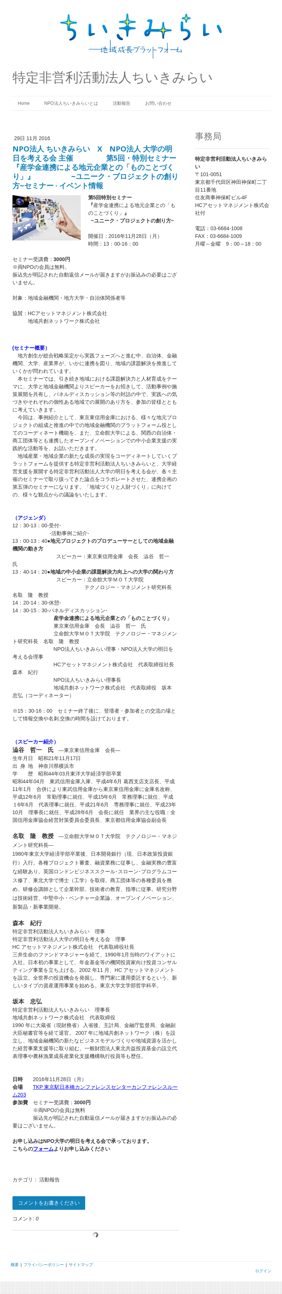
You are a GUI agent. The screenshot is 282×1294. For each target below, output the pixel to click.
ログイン (263, 1270)
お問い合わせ (158, 103)
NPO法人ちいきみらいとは (71, 103)
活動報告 (121, 103)
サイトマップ (81, 1264)
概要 (15, 1264)
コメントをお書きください (49, 1203)
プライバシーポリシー (44, 1264)
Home (24, 103)
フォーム (43, 1149)
